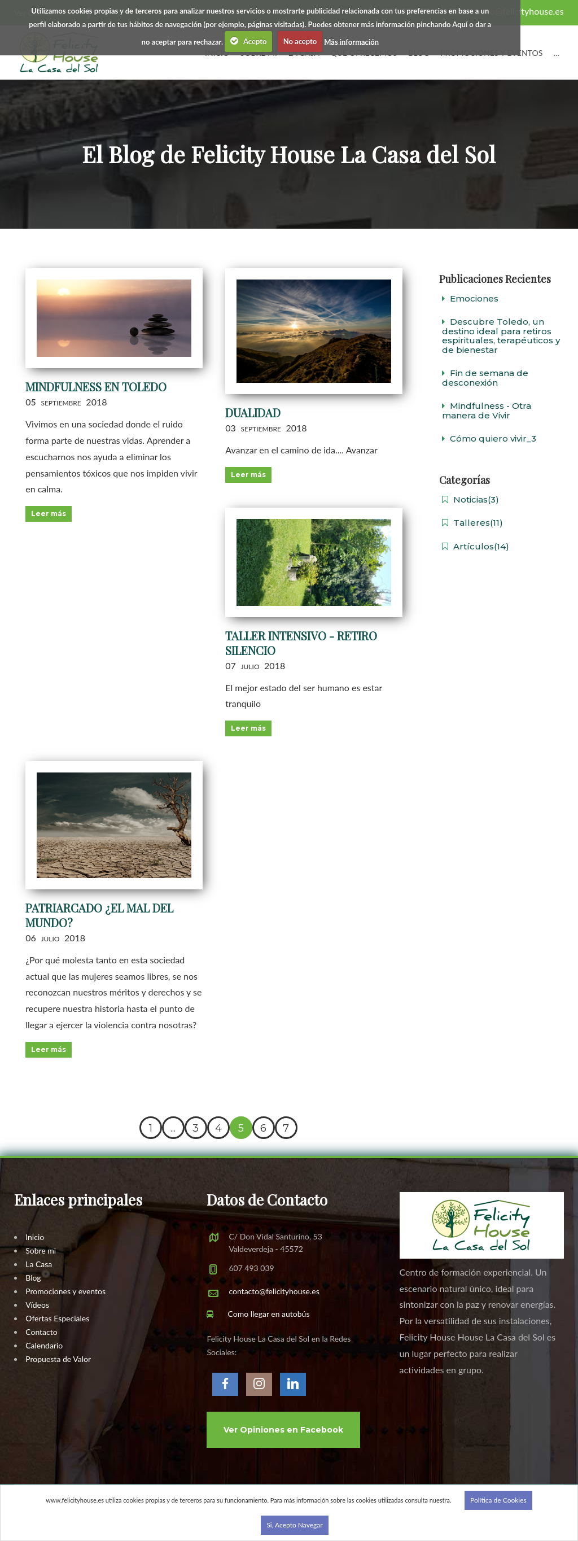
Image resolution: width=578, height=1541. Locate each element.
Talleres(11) (472, 522)
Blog (33, 1277)
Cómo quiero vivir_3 (489, 438)
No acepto (300, 41)
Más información (351, 41)
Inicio (34, 1237)
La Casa (38, 1264)
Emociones (470, 298)
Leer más (48, 513)
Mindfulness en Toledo (96, 386)
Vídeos (37, 1304)
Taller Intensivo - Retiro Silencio (301, 643)
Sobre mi (40, 1250)
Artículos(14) (475, 546)
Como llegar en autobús (258, 1314)
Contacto (41, 1332)
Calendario (44, 1345)
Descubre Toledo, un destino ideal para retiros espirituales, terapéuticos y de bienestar (501, 335)
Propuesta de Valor (58, 1359)
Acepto (248, 41)
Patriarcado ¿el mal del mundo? (99, 915)
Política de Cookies (498, 1500)
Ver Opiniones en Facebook (283, 1430)
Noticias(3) (470, 499)
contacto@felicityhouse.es (274, 1291)
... (556, 53)
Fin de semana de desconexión (485, 378)
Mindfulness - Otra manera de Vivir (486, 410)
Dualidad (253, 412)
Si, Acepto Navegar (294, 1525)
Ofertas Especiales (57, 1318)
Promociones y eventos (65, 1291)
